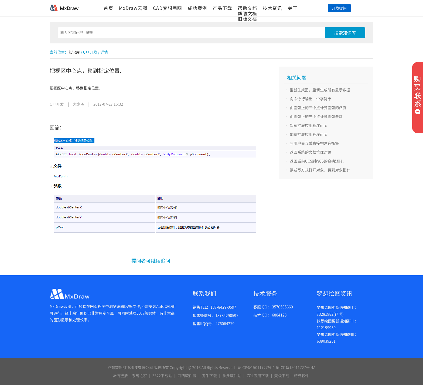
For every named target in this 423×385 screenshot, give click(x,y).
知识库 (74, 52)
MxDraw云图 (133, 8)
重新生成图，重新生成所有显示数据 (320, 89)
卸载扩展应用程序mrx (308, 125)
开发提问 (339, 8)
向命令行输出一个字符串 (310, 98)
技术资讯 (272, 8)
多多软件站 (231, 375)
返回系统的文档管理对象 (310, 152)
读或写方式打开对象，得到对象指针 (320, 170)
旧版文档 (247, 18)
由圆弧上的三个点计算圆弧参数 (316, 116)
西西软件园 (187, 375)
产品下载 (222, 8)
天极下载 (281, 375)
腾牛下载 (209, 375)
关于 (293, 8)
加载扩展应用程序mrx (308, 134)
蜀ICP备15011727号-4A (295, 367)
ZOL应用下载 (258, 375)
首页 (108, 8)
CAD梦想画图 (167, 8)
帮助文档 (247, 8)
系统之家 (139, 375)
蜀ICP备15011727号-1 (256, 367)
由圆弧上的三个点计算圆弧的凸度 (318, 107)
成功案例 (197, 8)
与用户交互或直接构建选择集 (314, 143)
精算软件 (301, 375)
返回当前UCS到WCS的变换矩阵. (317, 161)
